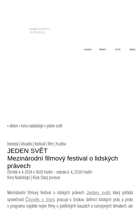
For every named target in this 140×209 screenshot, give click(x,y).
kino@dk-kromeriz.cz (40, 29)
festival (40, 144)
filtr (117, 49)
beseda (12, 144)
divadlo (26, 144)
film (50, 144)
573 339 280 (35, 32)
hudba (61, 144)
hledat (88, 49)
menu (133, 49)
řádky (102, 49)
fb (44, 32)
